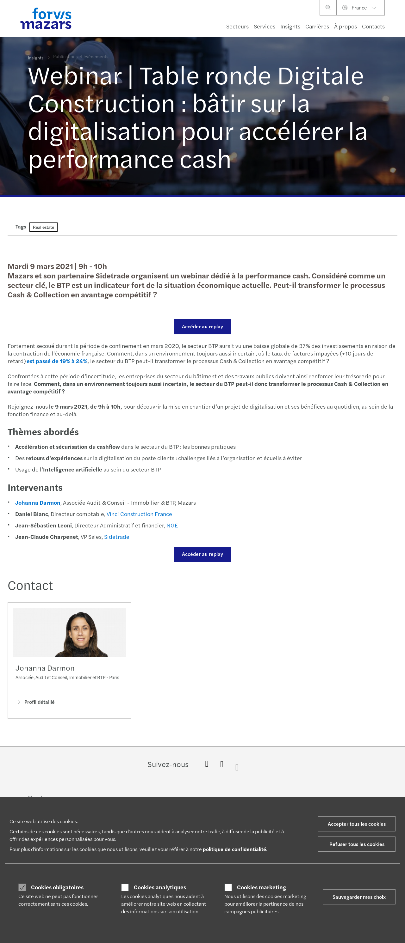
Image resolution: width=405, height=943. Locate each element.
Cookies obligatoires (57, 887)
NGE (171, 525)
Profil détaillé (35, 704)
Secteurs (237, 26)
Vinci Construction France (138, 514)
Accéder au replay (201, 326)
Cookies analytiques (160, 887)
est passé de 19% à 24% (56, 361)
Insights (290, 26)
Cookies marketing (261, 887)
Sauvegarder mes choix (359, 896)
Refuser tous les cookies (356, 844)
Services (264, 26)
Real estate (43, 227)
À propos (345, 26)
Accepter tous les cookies (357, 823)
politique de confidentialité (234, 849)
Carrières (317, 26)
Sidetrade (115, 536)
